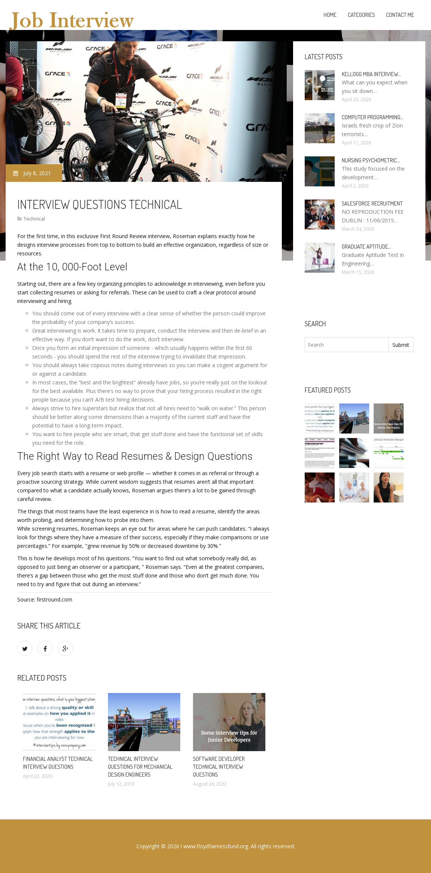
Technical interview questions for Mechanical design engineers (140, 766)
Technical (34, 218)
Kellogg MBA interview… (371, 74)
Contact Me (400, 14)
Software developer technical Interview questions (219, 766)
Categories (361, 14)
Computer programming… (372, 117)
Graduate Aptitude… (366, 246)
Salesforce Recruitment (372, 203)
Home (330, 14)
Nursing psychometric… (371, 160)
